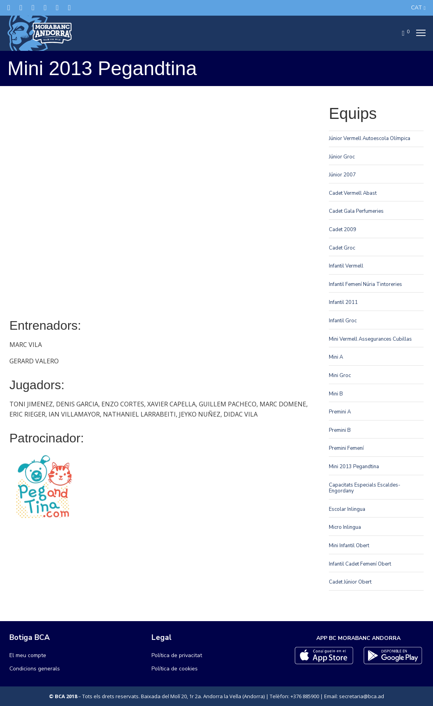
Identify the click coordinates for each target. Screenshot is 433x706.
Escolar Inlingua (347, 509)
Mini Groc (340, 375)
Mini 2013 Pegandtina (354, 466)
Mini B (336, 393)
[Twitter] (8, 7)
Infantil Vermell (346, 265)
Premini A (340, 411)
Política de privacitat (177, 655)
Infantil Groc (343, 320)
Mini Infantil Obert (349, 545)
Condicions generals (34, 668)
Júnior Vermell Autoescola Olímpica (369, 138)
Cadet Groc (342, 248)
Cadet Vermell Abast (353, 193)
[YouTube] (69, 7)
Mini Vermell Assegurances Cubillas (370, 339)
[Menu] (418, 33)
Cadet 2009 (342, 229)
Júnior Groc (342, 156)
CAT (416, 7)
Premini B (340, 430)
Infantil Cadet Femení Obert (360, 564)
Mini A (336, 357)
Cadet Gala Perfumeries (356, 211)
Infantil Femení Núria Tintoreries (365, 284)
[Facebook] (21, 7)
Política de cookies (175, 668)
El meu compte (27, 655)
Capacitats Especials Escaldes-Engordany (365, 488)
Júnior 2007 (342, 174)
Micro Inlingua (345, 527)
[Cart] (401, 33)
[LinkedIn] (45, 7)
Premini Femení (346, 448)
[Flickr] (57, 7)
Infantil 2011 (343, 302)
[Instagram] (33, 7)
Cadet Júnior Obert (350, 582)
